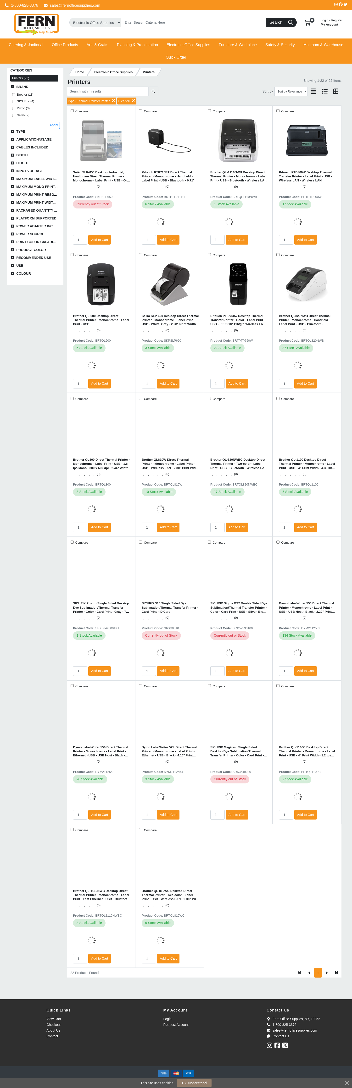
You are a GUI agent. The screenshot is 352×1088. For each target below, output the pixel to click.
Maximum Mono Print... (36, 187)
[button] (307, 22)
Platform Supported (36, 218)
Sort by (267, 91)
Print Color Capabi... (36, 242)
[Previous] (309, 973)
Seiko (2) (23, 115)
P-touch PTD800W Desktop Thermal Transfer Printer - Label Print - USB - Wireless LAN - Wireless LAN (305, 176)
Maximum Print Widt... (36, 202)
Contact (52, 1036)
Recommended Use (33, 258)
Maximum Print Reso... (36, 195)
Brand (22, 87)
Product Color (31, 250)
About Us (53, 1030)
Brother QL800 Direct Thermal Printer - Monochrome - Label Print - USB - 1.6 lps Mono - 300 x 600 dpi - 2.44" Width (101, 464)
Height (22, 163)
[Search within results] (108, 91)
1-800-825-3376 (21, 5)
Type (20, 131)
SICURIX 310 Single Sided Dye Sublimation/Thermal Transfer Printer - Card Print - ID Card (170, 607)
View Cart (53, 1019)
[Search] (193, 22)
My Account (331, 21)
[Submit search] (153, 91)
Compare (81, 111)
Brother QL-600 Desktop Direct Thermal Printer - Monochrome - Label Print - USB (101, 320)
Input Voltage (29, 171)
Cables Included (32, 147)
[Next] (327, 973)
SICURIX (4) (25, 101)
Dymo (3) (23, 108)
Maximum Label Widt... (36, 179)
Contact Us (278, 1036)
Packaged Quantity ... (36, 210)
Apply (54, 125)
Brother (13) (25, 94)
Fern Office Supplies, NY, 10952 (293, 1019)
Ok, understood (194, 1083)
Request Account (176, 1025)
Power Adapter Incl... (36, 226)
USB (19, 266)
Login (167, 1019)
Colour (23, 273)
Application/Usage (34, 139)
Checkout (53, 1025)
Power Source (30, 234)
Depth (22, 155)
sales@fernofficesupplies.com (71, 5)
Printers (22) (20, 78)
